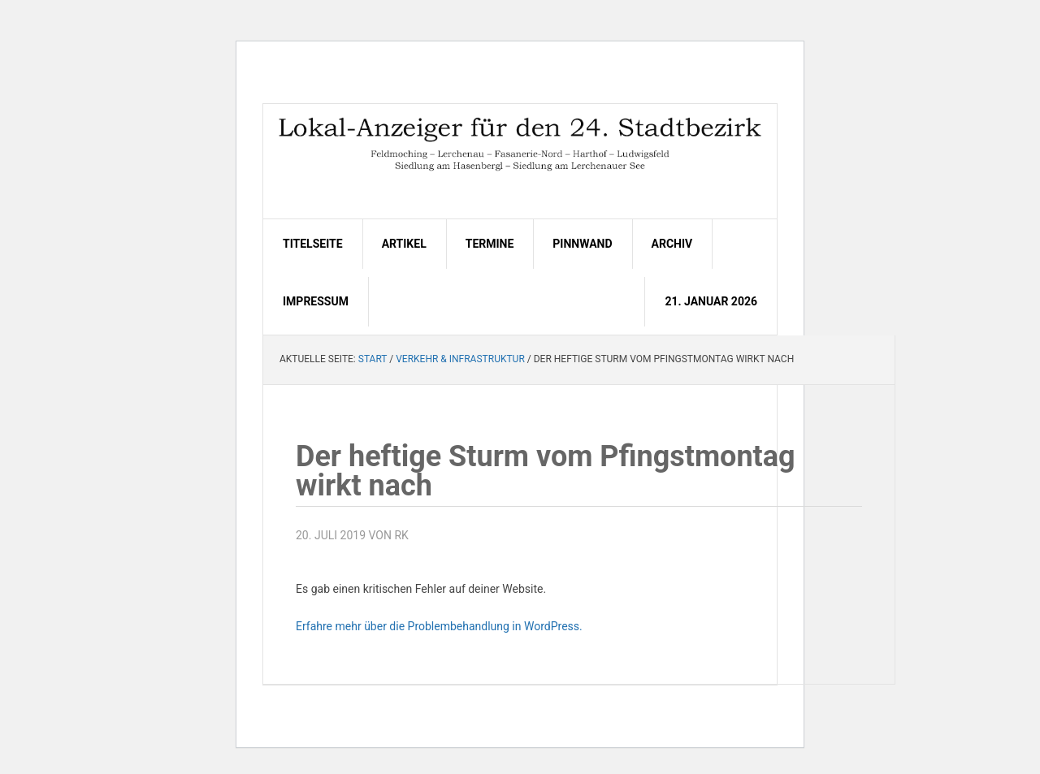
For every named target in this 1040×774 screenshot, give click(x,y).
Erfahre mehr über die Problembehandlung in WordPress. (439, 626)
